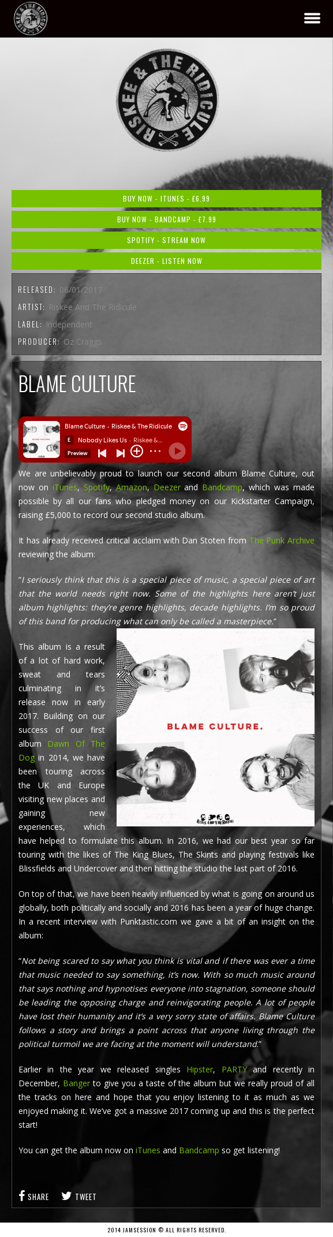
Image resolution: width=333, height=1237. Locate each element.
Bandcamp (222, 487)
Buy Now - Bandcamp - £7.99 (166, 219)
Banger (76, 1083)
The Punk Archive (282, 540)
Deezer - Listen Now (167, 261)
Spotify (97, 487)
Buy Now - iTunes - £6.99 (166, 198)
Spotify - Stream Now (166, 240)
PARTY (234, 1069)
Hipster (199, 1069)
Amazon (131, 487)
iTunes (62, 487)
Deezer (169, 487)
